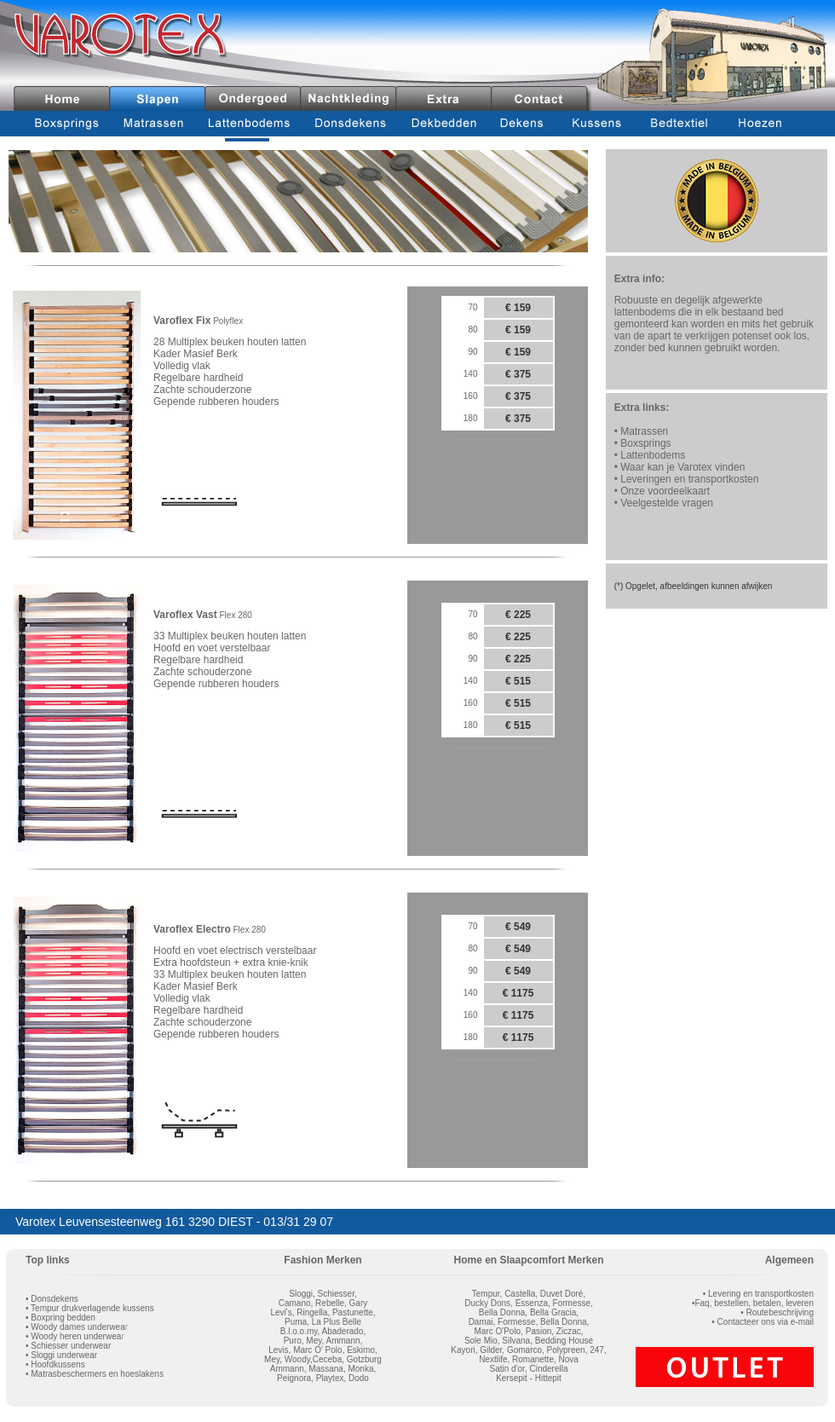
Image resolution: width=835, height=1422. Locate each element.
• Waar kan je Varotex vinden (680, 467)
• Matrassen (641, 431)
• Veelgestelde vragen (663, 503)
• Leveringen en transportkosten (686, 479)
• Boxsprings (642, 443)
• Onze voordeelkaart (662, 491)
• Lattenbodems (650, 455)
